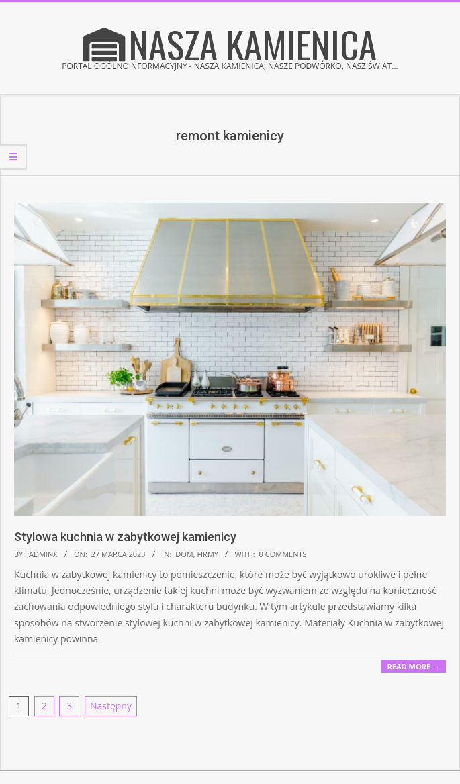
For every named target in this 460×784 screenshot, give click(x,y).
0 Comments (283, 554)
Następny (111, 705)
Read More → (413, 666)
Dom (184, 554)
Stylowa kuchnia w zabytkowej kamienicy (125, 537)
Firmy (207, 554)
